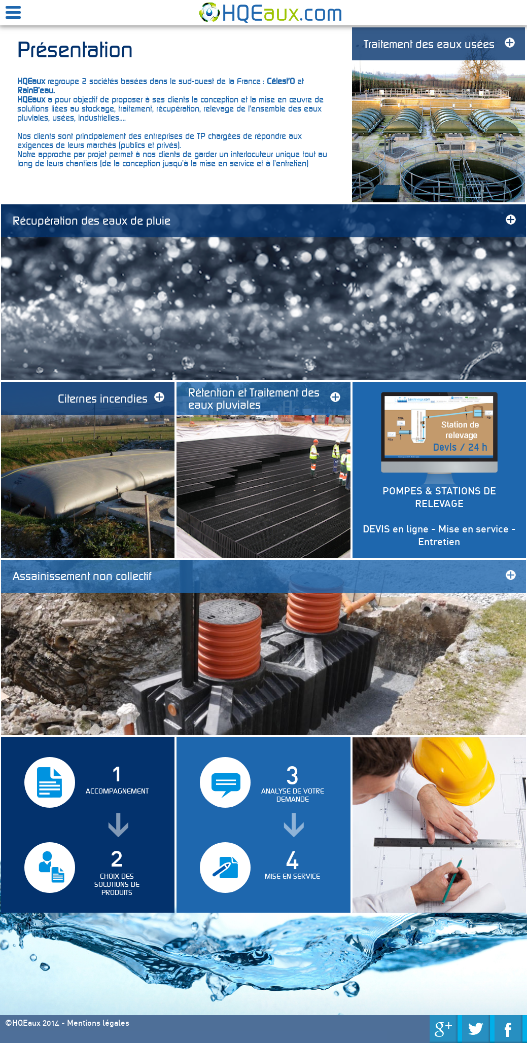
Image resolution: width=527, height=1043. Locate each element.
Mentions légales (98, 1023)
